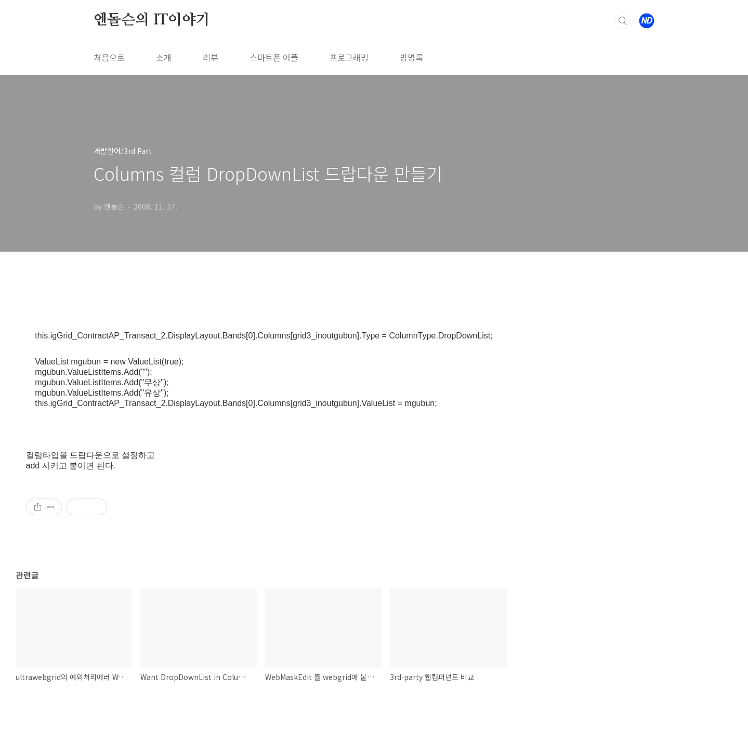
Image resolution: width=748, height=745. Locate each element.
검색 (623, 21)
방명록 (411, 57)
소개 (164, 57)
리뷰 (210, 57)
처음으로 (109, 57)
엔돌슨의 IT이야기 (152, 20)
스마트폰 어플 (274, 57)
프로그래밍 (349, 57)
